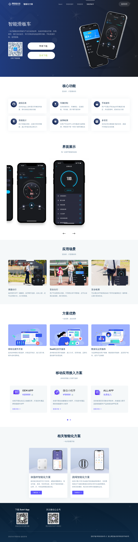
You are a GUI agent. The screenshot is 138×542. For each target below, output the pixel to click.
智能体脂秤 (69, 4)
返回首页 (124, 4)
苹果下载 (41, 46)
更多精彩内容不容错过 (53, 526)
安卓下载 (41, 55)
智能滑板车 (90, 4)
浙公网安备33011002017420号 (118, 536)
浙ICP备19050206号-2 (99, 536)
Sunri (60, 4)
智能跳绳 (80, 4)
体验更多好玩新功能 (22, 526)
